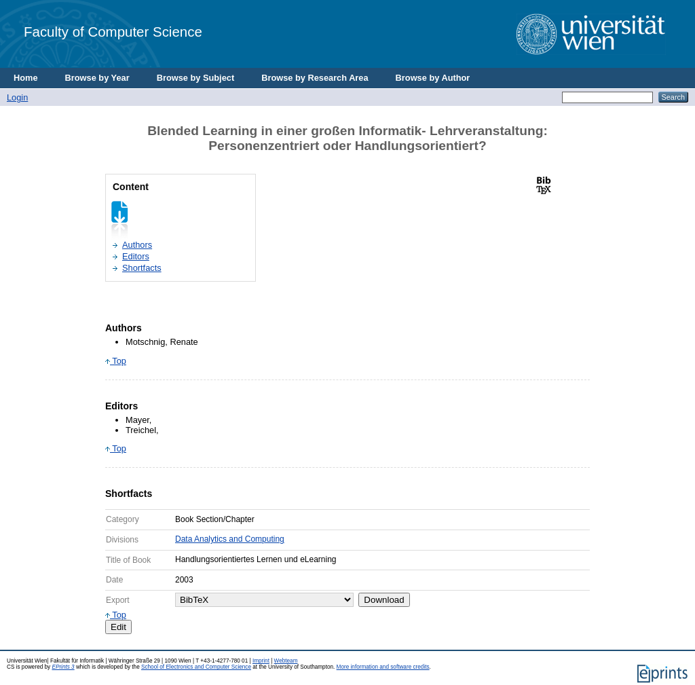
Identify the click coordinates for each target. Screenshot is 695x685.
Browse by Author (433, 78)
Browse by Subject (196, 78)
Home (26, 78)
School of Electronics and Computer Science (196, 667)
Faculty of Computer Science (113, 31)
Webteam (286, 661)
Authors (137, 245)
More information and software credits (383, 667)
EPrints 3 (63, 667)
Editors (135, 256)
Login (17, 97)
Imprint (260, 661)
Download (384, 600)
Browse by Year (97, 78)
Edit (118, 627)
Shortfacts (142, 268)
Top (115, 361)
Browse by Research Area (314, 78)
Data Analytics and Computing (229, 539)
